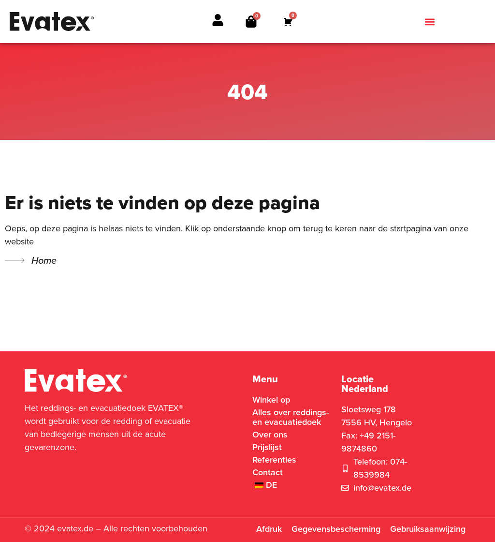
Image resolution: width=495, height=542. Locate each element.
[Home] (14, 260)
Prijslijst (267, 447)
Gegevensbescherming (335, 529)
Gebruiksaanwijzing (428, 529)
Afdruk (269, 529)
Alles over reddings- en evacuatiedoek (290, 417)
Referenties (274, 459)
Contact (267, 472)
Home (44, 260)
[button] (429, 22)
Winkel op (271, 399)
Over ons (270, 434)
